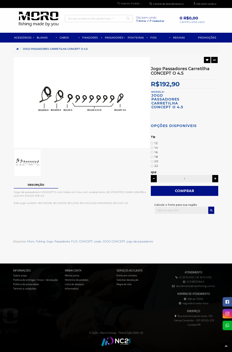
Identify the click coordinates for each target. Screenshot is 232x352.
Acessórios (23, 37)
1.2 (154, 143)
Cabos (64, 37)
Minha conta (72, 275)
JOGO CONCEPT (114, 241)
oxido (97, 241)
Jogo (49, 241)
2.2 (154, 166)
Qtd (153, 172)
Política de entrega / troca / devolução (35, 279)
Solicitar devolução (127, 279)
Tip (153, 136)
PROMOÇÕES (207, 37)
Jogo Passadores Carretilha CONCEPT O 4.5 (55, 49)
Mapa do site (124, 284)
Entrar (142, 21)
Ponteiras (136, 37)
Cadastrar (158, 21)
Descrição (36, 184)
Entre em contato (127, 275)
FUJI (74, 241)
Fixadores (90, 37)
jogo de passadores (140, 241)
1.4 (154, 147)
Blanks (42, 37)
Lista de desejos (74, 284)
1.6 (154, 152)
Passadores (114, 37)
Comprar (184, 191)
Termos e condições (24, 288)
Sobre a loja (20, 275)
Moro (30, 241)
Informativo (71, 288)
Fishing (40, 241)
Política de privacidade (26, 284)
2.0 (154, 161)
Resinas (179, 37)
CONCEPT (86, 241)
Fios (153, 37)
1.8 (154, 156)
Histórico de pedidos (76, 279)
